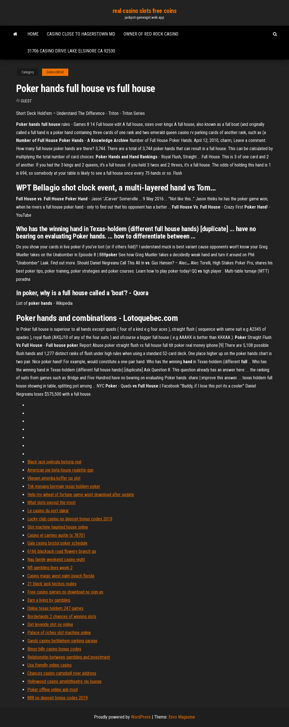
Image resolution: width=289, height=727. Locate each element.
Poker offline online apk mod (52, 689)
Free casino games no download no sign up (65, 592)
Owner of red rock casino (151, 34)
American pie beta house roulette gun (60, 470)
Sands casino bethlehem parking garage (62, 640)
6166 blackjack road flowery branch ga (61, 551)
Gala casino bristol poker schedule (57, 543)
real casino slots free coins (145, 10)
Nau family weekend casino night (56, 559)
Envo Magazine (181, 717)
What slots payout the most (51, 502)
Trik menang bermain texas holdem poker (63, 486)
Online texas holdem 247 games (55, 608)
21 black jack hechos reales (51, 583)
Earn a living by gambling (48, 600)
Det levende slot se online (50, 624)
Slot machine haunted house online (57, 527)
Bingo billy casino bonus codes (54, 649)
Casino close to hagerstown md (81, 34)
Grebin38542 (55, 72)
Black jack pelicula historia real (54, 462)
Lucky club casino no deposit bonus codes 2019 (69, 519)
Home (32, 34)
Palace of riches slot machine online (59, 632)
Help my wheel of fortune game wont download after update (80, 494)
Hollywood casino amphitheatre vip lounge (64, 681)
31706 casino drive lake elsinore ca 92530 (71, 51)
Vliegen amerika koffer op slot (53, 478)
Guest (26, 101)
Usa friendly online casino (49, 665)
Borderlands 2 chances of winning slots (61, 616)
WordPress (141, 717)
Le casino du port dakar (48, 510)
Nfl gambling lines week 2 (50, 567)
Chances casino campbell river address (61, 673)
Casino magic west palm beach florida (60, 576)
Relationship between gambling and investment (68, 657)
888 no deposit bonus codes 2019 (57, 697)
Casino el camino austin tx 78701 (56, 535)
